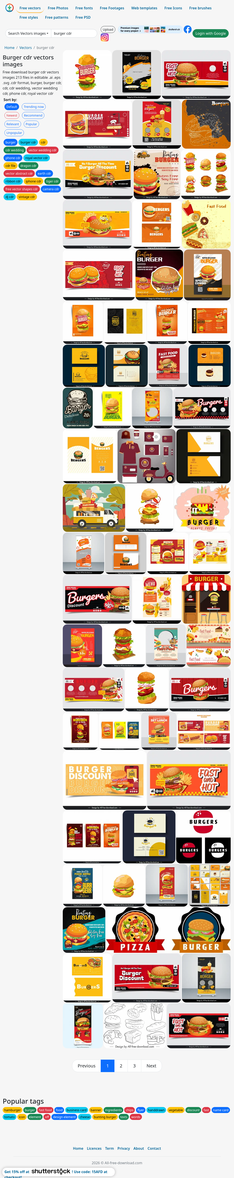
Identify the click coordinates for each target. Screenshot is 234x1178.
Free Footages (112, 8)
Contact (154, 1148)
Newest (11, 115)
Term (109, 1148)
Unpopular (14, 133)
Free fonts (84, 8)
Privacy (124, 1148)
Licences (94, 1148)
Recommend (33, 115)
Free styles (29, 17)
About (139, 1148)
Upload (108, 29)
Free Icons (173, 8)
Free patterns (56, 17)
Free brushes (200, 8)
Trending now (34, 107)
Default (11, 107)
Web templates (144, 8)
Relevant (12, 124)
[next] (151, 1066)
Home (9, 47)
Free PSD (82, 17)
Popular (31, 124)
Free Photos (58, 8)
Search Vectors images (27, 33)
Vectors (25, 47)
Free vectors (30, 8)
